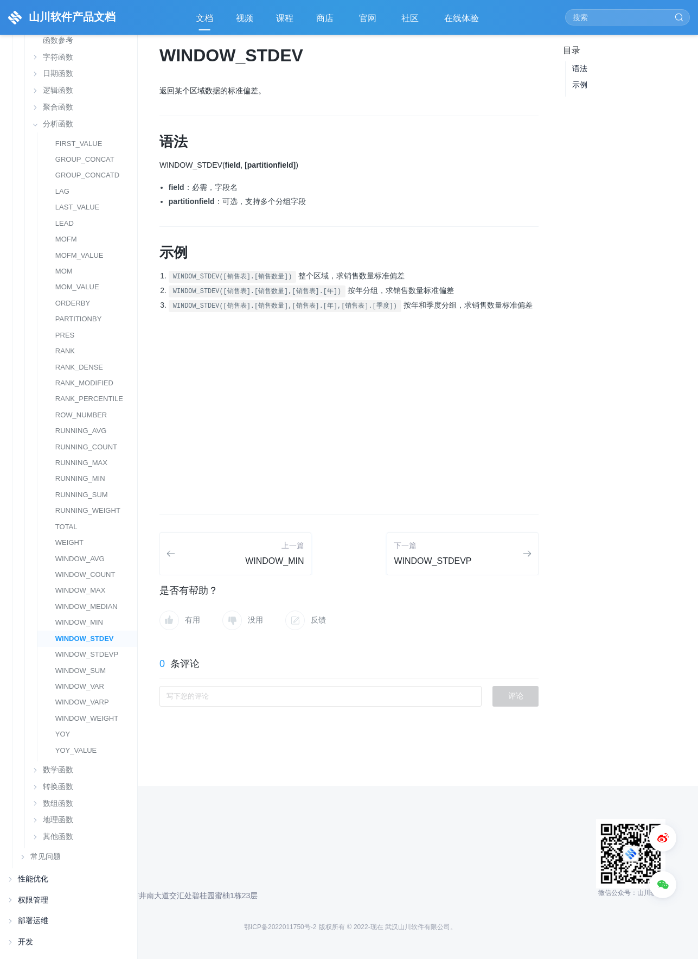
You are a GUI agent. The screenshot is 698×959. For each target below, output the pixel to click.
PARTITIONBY (78, 319)
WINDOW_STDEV (84, 638)
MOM (64, 271)
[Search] (627, 17)
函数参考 (58, 40)
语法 (579, 68)
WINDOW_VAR (79, 686)
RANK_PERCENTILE (89, 399)
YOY (63, 734)
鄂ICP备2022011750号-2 (280, 927)
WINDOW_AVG (80, 559)
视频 (244, 18)
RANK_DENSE (79, 367)
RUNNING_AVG (81, 431)
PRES (64, 335)
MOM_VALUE (77, 287)
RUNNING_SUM (81, 495)
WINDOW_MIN (79, 622)
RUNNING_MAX (81, 463)
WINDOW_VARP (82, 702)
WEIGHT (69, 542)
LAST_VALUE (77, 207)
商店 (326, 22)
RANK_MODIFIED (84, 383)
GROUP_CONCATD (87, 175)
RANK (65, 351)
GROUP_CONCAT (84, 159)
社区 (411, 22)
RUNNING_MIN (80, 478)
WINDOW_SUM (80, 670)
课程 (284, 18)
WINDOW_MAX (80, 590)
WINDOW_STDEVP (86, 654)
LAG (62, 191)
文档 (204, 18)
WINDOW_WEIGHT (86, 718)
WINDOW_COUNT (85, 574)
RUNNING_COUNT (86, 447)
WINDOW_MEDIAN (86, 606)
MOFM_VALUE (79, 255)
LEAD (64, 223)
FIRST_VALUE (79, 143)
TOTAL (66, 527)
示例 (579, 84)
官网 (369, 22)
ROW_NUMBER (81, 415)
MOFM (66, 239)
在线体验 (462, 22)
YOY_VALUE (76, 750)
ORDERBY (72, 303)
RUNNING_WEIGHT (87, 510)
